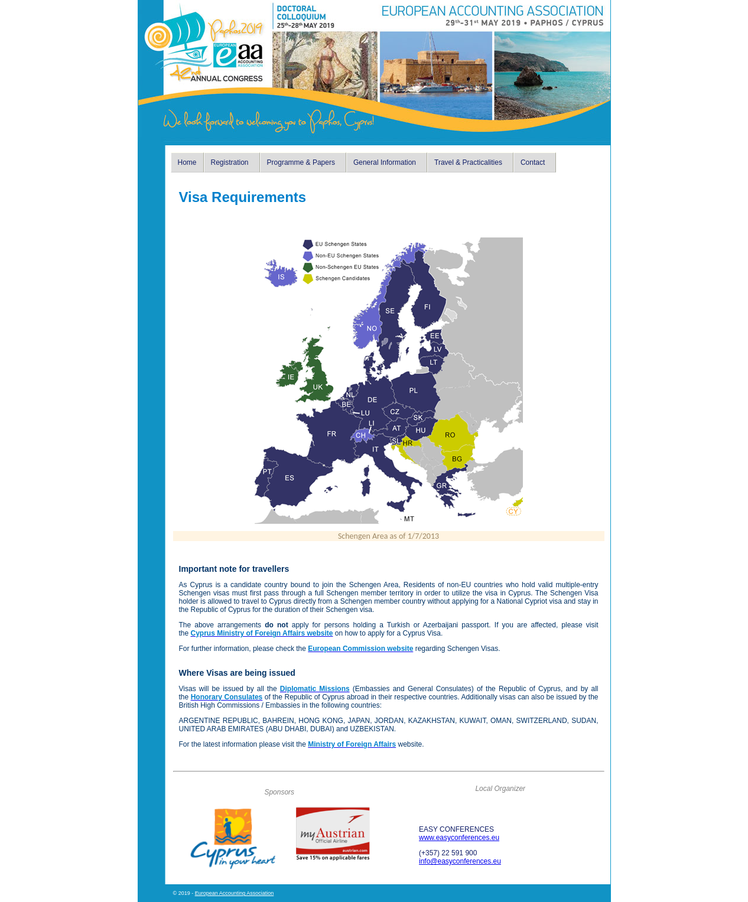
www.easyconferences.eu (459, 837)
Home (187, 162)
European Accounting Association (234, 893)
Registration (230, 162)
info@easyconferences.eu (460, 861)
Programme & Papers (301, 162)
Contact (533, 162)
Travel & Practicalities (468, 162)
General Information (384, 162)
